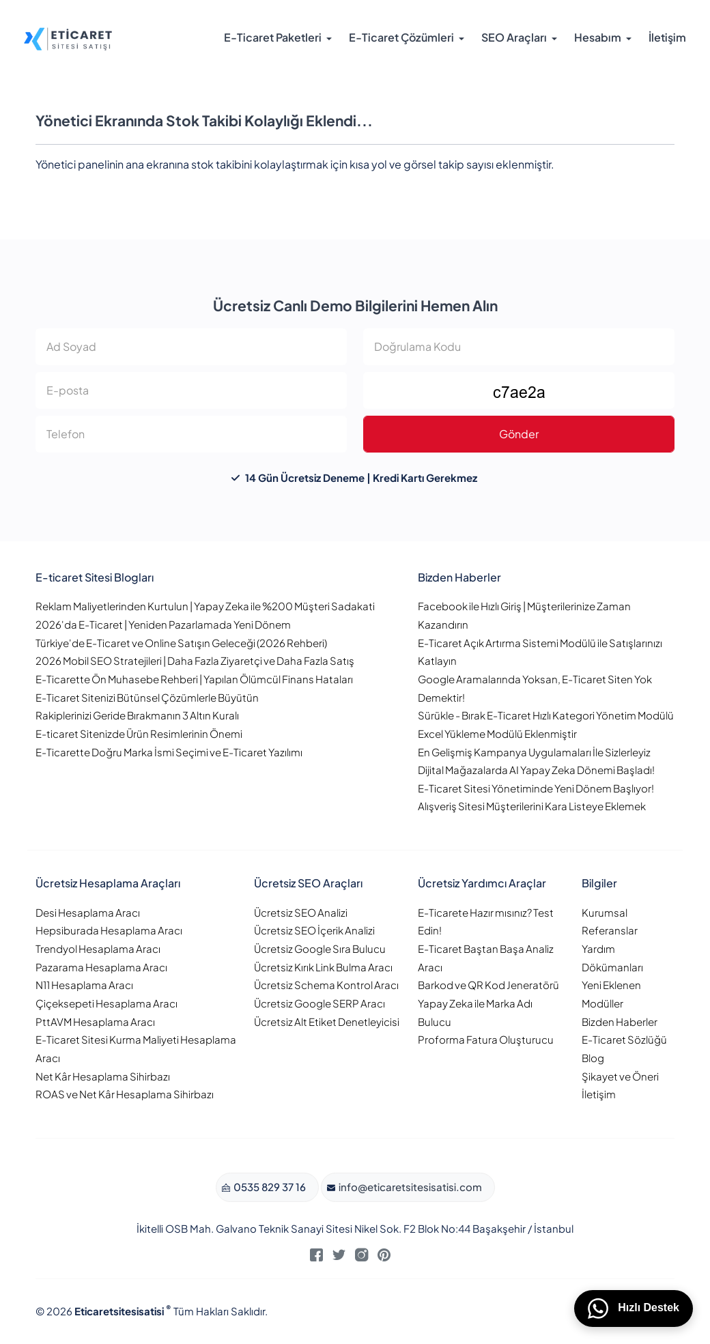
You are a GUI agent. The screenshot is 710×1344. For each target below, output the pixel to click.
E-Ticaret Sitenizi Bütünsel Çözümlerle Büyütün (147, 697)
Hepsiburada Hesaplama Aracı (109, 930)
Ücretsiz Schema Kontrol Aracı (326, 984)
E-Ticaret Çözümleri (401, 37)
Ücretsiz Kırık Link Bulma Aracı (323, 966)
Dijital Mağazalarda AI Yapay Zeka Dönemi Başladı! (536, 769)
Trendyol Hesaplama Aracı (98, 948)
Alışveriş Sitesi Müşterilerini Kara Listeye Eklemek (532, 805)
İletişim (667, 37)
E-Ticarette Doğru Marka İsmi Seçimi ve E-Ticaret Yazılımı (169, 751)
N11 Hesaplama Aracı (84, 984)
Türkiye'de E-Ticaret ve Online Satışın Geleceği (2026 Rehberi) (181, 642)
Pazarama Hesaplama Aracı (101, 966)
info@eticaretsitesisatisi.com (409, 1186)
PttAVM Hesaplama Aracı (95, 1021)
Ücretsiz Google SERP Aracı (319, 1003)
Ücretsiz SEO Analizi (300, 912)
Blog (593, 1057)
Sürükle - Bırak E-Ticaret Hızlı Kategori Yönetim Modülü (546, 715)
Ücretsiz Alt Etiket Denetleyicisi (326, 1021)
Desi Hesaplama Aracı (88, 912)
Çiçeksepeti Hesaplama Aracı (107, 1003)
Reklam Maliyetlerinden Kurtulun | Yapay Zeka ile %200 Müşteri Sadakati (205, 605)
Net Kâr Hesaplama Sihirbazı (103, 1076)
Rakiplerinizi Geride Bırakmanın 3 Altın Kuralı (137, 715)
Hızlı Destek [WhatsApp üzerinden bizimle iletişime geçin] (633, 1308)
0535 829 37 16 (268, 1186)
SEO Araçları (514, 37)
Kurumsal (604, 912)
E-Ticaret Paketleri (273, 37)
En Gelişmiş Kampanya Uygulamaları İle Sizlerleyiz (534, 751)
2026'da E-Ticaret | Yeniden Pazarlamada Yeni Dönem (163, 624)
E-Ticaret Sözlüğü (624, 1039)
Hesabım (597, 37)
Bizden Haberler (619, 1021)
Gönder (519, 434)
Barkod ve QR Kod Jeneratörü (488, 984)
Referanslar (610, 930)
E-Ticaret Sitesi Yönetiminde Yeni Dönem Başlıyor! (536, 788)
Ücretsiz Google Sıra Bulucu (320, 948)
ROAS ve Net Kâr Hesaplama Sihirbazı (125, 1093)
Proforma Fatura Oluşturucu (486, 1039)
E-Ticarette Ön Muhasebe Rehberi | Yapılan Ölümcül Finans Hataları (194, 678)
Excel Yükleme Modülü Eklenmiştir (497, 733)
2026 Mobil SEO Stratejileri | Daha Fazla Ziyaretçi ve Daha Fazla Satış (195, 660)
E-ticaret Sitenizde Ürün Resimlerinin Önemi (139, 733)
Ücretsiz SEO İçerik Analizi (314, 930)
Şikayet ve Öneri (620, 1076)
